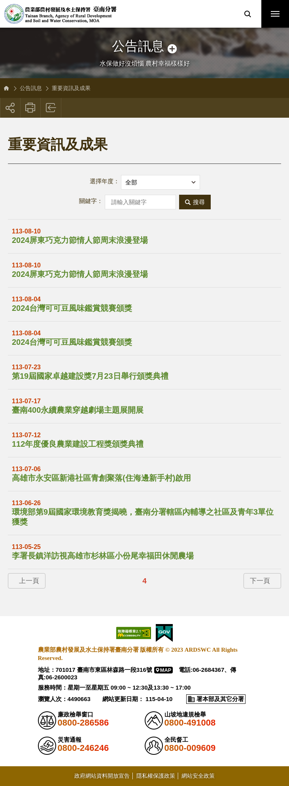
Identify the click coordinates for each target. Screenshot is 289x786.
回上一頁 (51, 108)
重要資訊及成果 (71, 88)
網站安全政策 (198, 776)
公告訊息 (31, 88)
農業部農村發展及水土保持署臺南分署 (60, 14)
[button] (247, 14)
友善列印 (31, 108)
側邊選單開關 (144, 38)
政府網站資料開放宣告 (102, 776)
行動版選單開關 (275, 15)
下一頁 (260, 581)
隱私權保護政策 (155, 776)
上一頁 (29, 581)
